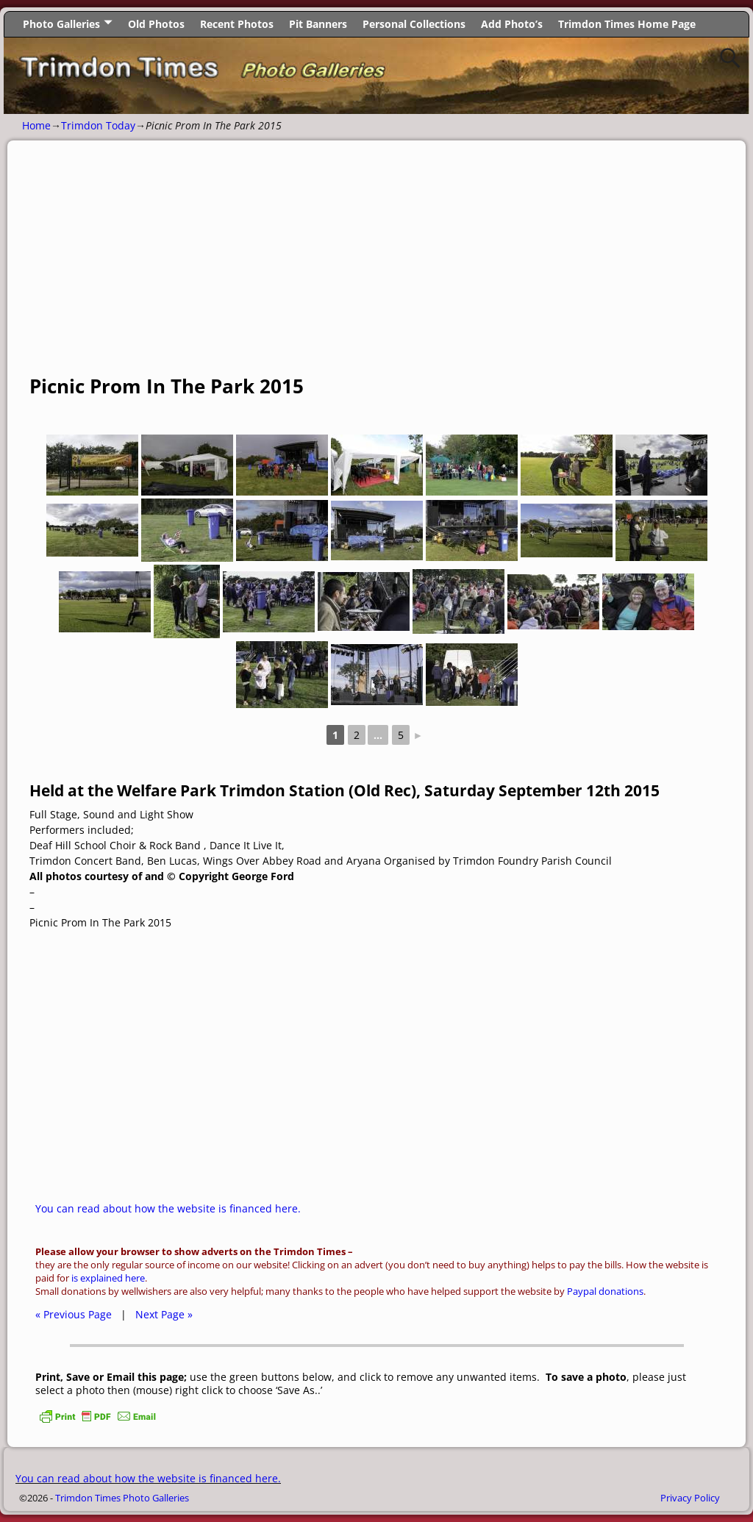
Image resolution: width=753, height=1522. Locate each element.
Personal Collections (414, 24)
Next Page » (164, 1314)
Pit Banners (318, 24)
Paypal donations (605, 1291)
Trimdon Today (98, 125)
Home (36, 125)
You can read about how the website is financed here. (168, 1208)
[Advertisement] (376, 265)
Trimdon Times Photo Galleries (122, 1497)
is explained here (108, 1278)
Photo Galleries (61, 24)
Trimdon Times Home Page (627, 24)
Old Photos (156, 24)
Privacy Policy (690, 1497)
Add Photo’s (512, 24)
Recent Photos (237, 24)
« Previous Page (73, 1314)
